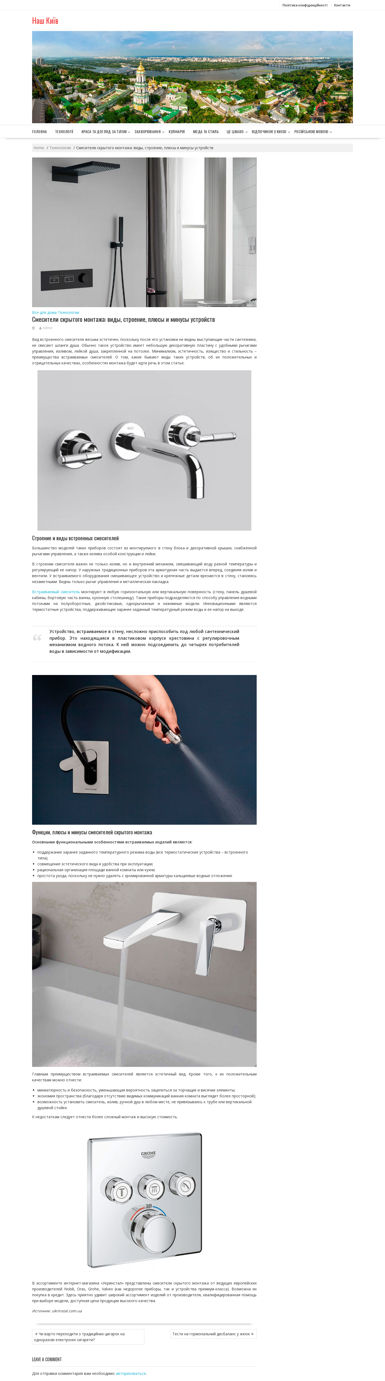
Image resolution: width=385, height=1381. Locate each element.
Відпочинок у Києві (269, 131)
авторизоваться (131, 1373)
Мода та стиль (206, 131)
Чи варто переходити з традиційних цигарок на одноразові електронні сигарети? (79, 1336)
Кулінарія (177, 131)
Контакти (342, 5)
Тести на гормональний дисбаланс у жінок (211, 1333)
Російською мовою (311, 131)
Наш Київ (45, 20)
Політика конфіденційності (305, 5)
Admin (45, 328)
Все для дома (44, 312)
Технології (64, 131)
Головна (39, 131)
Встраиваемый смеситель (56, 591)
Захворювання (147, 131)
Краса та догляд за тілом (104, 131)
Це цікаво (235, 131)
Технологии (68, 312)
